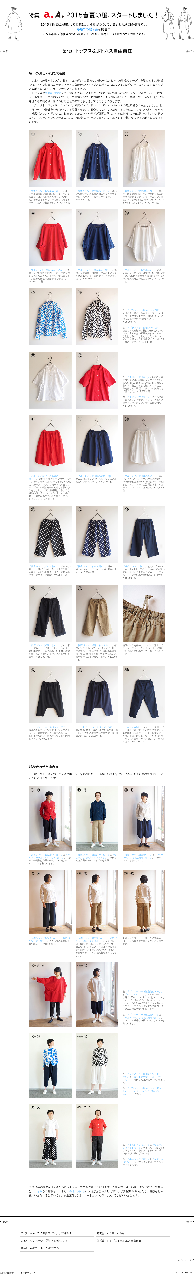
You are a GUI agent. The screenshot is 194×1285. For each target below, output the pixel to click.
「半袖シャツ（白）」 (138, 377)
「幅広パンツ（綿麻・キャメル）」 (94, 645)
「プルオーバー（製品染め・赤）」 (47, 270)
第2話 (57, 92)
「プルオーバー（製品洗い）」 (138, 270)
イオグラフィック (29, 1272)
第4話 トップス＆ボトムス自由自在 (119, 1240)
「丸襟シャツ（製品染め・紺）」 (93, 191)
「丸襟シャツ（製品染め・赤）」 (46, 191)
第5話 (189, 51)
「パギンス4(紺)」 (132, 727)
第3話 (5, 51)
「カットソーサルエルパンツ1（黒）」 (49, 727)
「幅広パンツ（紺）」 (134, 566)
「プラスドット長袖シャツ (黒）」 (145, 327)
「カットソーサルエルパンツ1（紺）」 (96, 727)
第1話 (48, 92)
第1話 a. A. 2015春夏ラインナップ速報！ (46, 1233)
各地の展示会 (77, 1191)
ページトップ (186, 1260)
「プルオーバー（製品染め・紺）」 (94, 270)
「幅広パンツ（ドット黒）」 (43, 566)
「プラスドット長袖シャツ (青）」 (145, 310)
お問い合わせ (7, 1272)
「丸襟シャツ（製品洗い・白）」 (140, 191)
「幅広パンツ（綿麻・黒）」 (43, 645)
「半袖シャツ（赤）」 (138, 397)
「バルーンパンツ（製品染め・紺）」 (95, 476)
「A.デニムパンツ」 (135, 994)
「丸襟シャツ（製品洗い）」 (137, 854)
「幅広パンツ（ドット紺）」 (90, 566)
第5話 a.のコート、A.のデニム (40, 1248)
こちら (38, 1191)
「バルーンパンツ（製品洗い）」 (140, 476)
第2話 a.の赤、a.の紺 (110, 1233)
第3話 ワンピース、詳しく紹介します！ (45, 1240)
